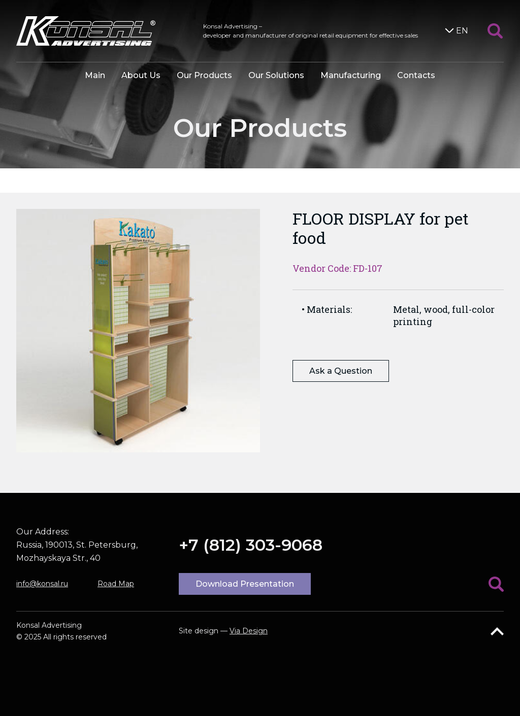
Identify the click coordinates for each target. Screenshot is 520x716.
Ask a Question (340, 371)
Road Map (116, 583)
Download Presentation (245, 584)
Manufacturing (350, 75)
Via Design (249, 630)
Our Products (204, 75)
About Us (140, 75)
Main (95, 75)
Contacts (416, 75)
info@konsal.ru (42, 583)
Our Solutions (276, 75)
